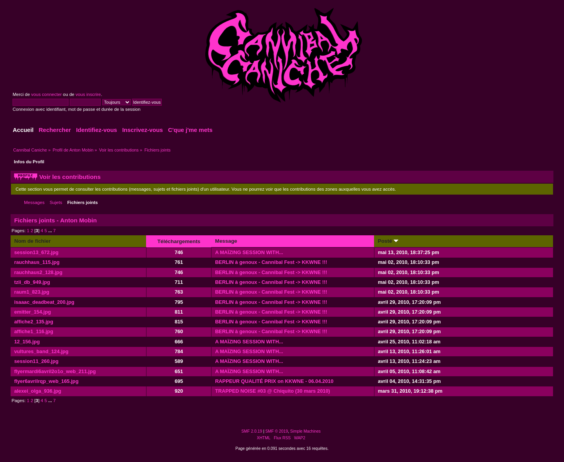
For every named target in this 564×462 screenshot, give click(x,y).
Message (226, 241)
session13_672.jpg (36, 252)
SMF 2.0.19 (251, 431)
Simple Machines (305, 431)
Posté (388, 241)
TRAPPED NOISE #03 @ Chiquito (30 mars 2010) (272, 391)
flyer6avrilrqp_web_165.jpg (46, 381)
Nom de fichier (32, 241)
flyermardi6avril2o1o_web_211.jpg (55, 371)
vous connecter (46, 94)
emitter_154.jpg (32, 312)
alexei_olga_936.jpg (37, 391)
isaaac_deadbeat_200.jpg (44, 302)
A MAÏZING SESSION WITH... (249, 252)
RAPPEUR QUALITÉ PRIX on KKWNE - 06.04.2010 (274, 381)
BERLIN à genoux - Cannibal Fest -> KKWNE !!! (271, 262)
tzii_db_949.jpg (32, 282)
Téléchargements (179, 241)
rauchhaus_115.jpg (37, 262)
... (50, 230)
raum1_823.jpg (31, 292)
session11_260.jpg (36, 361)
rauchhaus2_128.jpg (38, 272)
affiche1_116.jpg (33, 331)
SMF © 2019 (277, 431)
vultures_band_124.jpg (41, 351)
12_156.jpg (27, 342)
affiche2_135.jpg (33, 322)
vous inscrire (88, 94)
